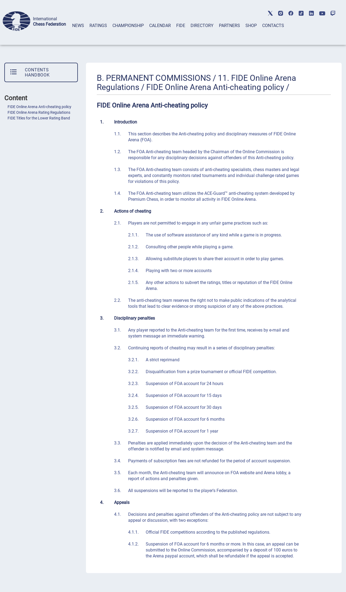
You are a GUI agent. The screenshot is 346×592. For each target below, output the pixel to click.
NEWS (78, 25)
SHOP (251, 25)
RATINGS (98, 25)
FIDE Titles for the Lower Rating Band (39, 118)
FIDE (180, 25)
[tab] (78, 32)
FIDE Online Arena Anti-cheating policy (39, 107)
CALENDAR (160, 25)
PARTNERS (229, 25)
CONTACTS (273, 25)
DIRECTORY (202, 25)
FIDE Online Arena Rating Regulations (39, 112)
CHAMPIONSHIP (128, 25)
